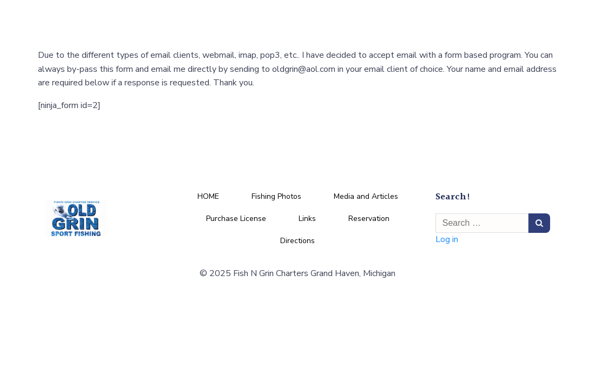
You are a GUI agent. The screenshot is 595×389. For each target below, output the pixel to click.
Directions (297, 241)
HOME (208, 197)
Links (307, 219)
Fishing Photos (276, 197)
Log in (447, 240)
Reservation (368, 219)
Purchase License (236, 219)
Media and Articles (366, 197)
